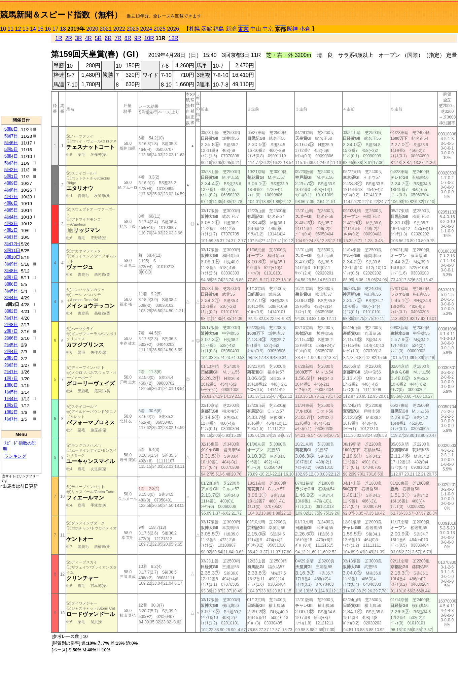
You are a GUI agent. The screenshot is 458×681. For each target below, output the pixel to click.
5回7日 (11, 135)
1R (58, 38)
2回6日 (11, 337)
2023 (133, 29)
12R (173, 38)
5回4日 (11, 156)
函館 (206, 29)
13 (26, 29)
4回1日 (11, 236)
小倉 (305, 29)
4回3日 (11, 223)
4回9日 (11, 183)
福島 (218, 29)
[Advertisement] (21, 74)
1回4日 (11, 398)
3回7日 (11, 277)
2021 (106, 29)
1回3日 (11, 405)
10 (3, 29)
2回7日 (11, 331)
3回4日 (11, 297)
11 (10, 29)
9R (137, 38)
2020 (92, 29)
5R (98, 38)
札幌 (194, 29)
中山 (255, 29)
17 (55, 29)
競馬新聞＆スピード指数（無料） (61, 14)
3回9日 (11, 263)
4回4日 (11, 216)
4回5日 (11, 210)
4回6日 (11, 203)
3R (78, 38)
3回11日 (12, 250)
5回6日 (11, 142)
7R (117, 38)
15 (40, 29)
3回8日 (11, 270)
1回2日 (11, 412)
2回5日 (11, 344)
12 (18, 29)
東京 (243, 29)
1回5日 (11, 391)
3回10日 (12, 257)
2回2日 (11, 364)
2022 (119, 29)
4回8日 (11, 189)
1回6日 (11, 385)
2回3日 (11, 358)
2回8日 (11, 324)
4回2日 (11, 230)
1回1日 (11, 418)
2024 (146, 29)
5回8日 (11, 129)
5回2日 (11, 169)
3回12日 (12, 243)
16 (48, 29)
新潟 (231, 29)
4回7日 (11, 196)
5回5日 (11, 149)
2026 (173, 29)
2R (68, 38)
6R (108, 38)
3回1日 (11, 317)
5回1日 (11, 176)
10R (149, 38)
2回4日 (11, 351)
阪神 (292, 29)
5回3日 (11, 162)
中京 (267, 29)
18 (63, 29)
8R (128, 38)
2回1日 (11, 371)
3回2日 (11, 311)
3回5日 (11, 290)
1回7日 (11, 378)
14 (33, 29)
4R (88, 38)
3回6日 (11, 284)
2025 (160, 29)
